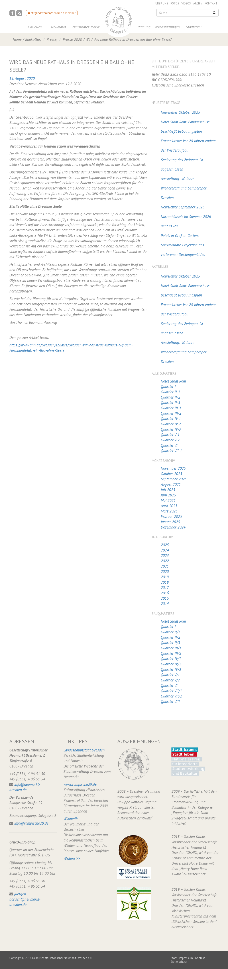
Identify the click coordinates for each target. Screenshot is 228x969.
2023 (165, 555)
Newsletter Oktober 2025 (180, 112)
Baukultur (32, 39)
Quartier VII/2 (171, 696)
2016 (165, 592)
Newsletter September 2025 (182, 207)
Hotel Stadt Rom (173, 381)
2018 (165, 582)
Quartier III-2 (171, 413)
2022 (165, 560)
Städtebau (194, 27)
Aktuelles (34, 27)
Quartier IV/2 (171, 664)
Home (17, 39)
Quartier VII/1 (171, 690)
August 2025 (171, 484)
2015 (165, 598)
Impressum (186, 958)
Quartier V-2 (170, 440)
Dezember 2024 (173, 527)
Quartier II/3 (170, 642)
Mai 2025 (168, 500)
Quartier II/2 (170, 637)
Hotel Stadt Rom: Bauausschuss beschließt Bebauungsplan (185, 126)
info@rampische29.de (31, 823)
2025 (165, 544)
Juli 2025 (168, 489)
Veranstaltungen (167, 27)
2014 (165, 603)
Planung (144, 27)
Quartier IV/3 (171, 669)
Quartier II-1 (170, 391)
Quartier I (168, 386)
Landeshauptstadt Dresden (84, 750)
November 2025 (173, 468)
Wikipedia (70, 818)
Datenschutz (179, 962)
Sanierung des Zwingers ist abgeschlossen (182, 164)
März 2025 (169, 511)
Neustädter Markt (85, 27)
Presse (52, 39)
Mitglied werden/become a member (51, 13)
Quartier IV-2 (171, 424)
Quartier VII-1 (171, 450)
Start (174, 958)
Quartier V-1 (170, 434)
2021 (165, 566)
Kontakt (211, 3)
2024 (165, 550)
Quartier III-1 (171, 407)
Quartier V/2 (170, 680)
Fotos (175, 3)
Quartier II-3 (170, 402)
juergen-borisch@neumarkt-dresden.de (25, 899)
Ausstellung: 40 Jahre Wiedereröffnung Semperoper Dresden (183, 188)
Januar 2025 (170, 521)
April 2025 (169, 505)
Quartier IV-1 (171, 418)
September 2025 (174, 479)
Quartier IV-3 (171, 429)
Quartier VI (169, 445)
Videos (186, 3)
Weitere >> (71, 858)
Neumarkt (58, 27)
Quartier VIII (170, 701)
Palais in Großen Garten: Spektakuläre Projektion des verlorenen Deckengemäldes (183, 245)
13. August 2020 (22, 78)
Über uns (161, 3)
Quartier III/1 (171, 648)
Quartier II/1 (170, 632)
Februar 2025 (171, 516)
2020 (165, 571)
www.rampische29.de (80, 784)
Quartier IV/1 (171, 658)
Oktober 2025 (171, 473)
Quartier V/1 (170, 674)
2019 (165, 576)
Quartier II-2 (170, 397)
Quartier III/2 (171, 653)
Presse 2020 (72, 39)
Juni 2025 (168, 495)
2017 (165, 587)
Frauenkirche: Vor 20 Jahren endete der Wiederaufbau (188, 145)
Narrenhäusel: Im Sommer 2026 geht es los (186, 221)
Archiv (197, 3)
